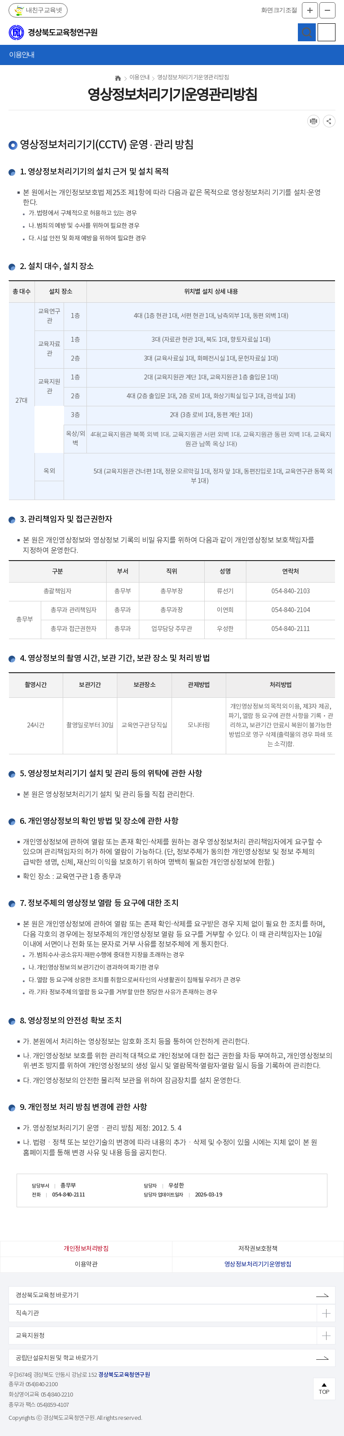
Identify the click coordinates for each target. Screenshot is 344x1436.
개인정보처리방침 (86, 1249)
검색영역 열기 (307, 32)
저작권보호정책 (257, 1249)
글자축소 (327, 10)
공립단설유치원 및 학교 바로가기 (57, 1358)
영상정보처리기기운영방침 (257, 1264)
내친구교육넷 (43, 10)
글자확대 (310, 10)
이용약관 (86, 1264)
